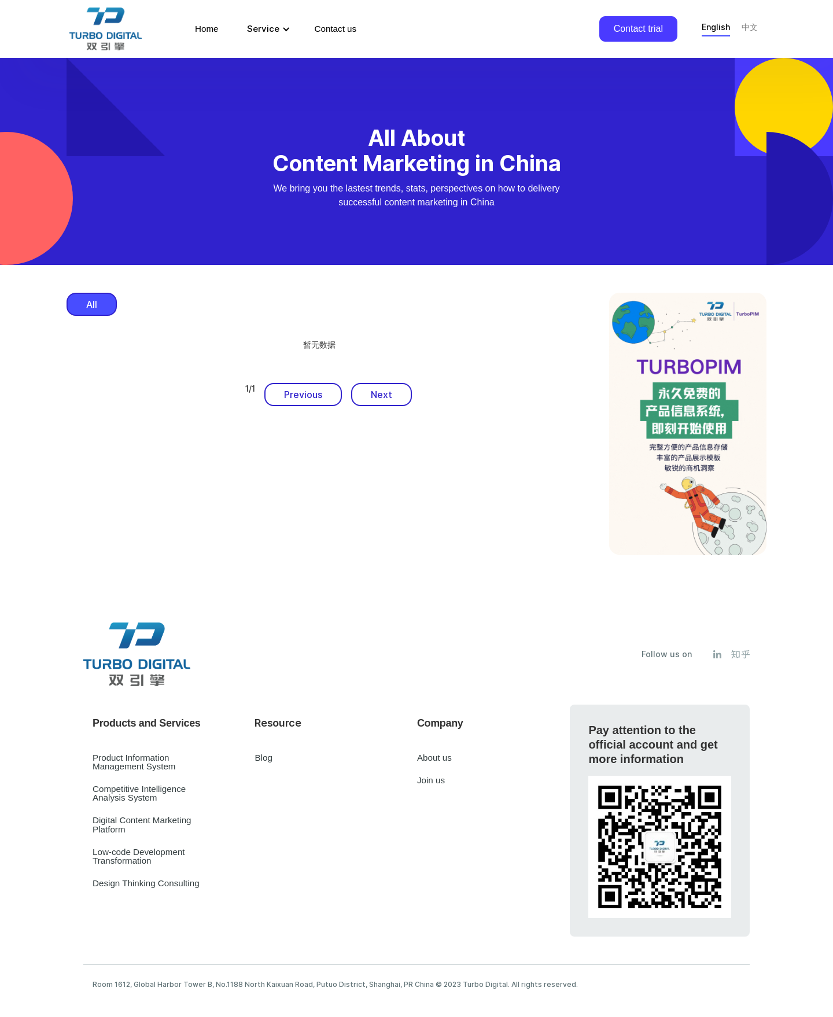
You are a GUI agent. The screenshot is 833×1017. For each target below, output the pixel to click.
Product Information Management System (134, 762)
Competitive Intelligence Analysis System (139, 793)
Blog (263, 757)
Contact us (336, 29)
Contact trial (638, 29)
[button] (266, 29)
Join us (431, 780)
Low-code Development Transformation (139, 856)
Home (207, 29)
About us (434, 757)
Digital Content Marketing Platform (142, 824)
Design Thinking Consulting (146, 883)
